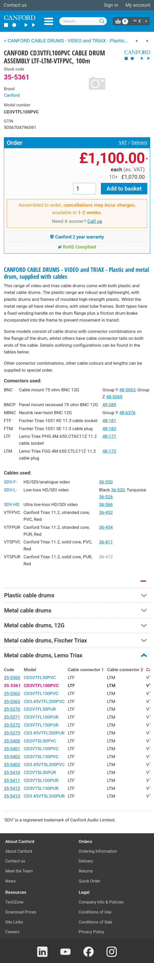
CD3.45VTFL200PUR (44, 733)
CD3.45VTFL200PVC (44, 701)
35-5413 (12, 796)
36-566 (106, 504)
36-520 (117, 489)
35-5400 (12, 740)
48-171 (109, 436)
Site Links (14, 922)
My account (138, 5)
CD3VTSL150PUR (41, 788)
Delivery (139, 142)
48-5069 (114, 396)
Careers (12, 931)
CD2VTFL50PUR (40, 709)
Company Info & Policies (101, 902)
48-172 (109, 451)
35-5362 (12, 693)
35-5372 (12, 725)
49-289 (109, 404)
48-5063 (127, 389)
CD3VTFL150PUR (41, 725)
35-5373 (12, 733)
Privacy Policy (91, 931)
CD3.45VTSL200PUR (44, 796)
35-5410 (12, 772)
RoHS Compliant (77, 247)
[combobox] (83, 21)
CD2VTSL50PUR (40, 772)
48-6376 (127, 412)
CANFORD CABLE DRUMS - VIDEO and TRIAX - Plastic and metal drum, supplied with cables (76, 273)
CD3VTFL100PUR (41, 717)
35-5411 (12, 780)
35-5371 (12, 717)
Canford (12, 95)
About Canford (18, 851)
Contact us (15, 5)
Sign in (111, 5)
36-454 (106, 527)
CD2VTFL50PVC (40, 677)
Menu (48, 21)
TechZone (14, 902)
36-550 (106, 481)
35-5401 (12, 748)
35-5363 (12, 701)
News (10, 881)
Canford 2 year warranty (77, 237)
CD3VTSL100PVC (41, 748)
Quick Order (89, 881)
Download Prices (20, 912)
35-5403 (12, 764)
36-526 (106, 496)
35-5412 (12, 788)
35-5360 (12, 677)
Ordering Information (98, 851)
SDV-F (11, 481)
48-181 (109, 420)
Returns (86, 871)
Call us (94, 221)
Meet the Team (19, 871)
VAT (123, 142)
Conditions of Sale (95, 922)
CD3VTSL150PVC (41, 756)
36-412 (106, 556)
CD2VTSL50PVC (40, 740)
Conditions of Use (95, 912)
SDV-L (11, 489)
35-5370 (12, 709)
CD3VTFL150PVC (41, 693)
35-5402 (12, 756)
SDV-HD (12, 504)
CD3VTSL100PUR (41, 780)
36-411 (106, 541)
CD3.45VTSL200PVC (44, 764)
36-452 (106, 512)
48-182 (109, 428)
